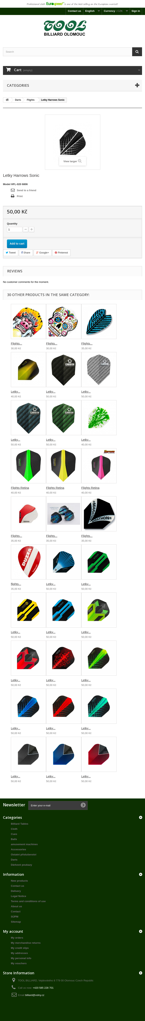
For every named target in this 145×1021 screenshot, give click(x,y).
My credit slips (20, 947)
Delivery (16, 891)
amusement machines (24, 844)
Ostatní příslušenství (23, 854)
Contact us (74, 10)
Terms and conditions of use (28, 901)
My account (13, 931)
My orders (17, 937)
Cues (14, 834)
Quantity (12, 223)
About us (16, 906)
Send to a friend (26, 190)
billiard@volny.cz (34, 995)
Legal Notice (18, 896)
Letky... (15, 391)
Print (20, 196)
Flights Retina (20, 487)
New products (19, 880)
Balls (14, 839)
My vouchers (19, 963)
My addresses (19, 953)
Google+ (42, 252)
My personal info (21, 958)
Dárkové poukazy (21, 864)
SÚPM (14, 916)
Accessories (18, 849)
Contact (15, 911)
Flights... (16, 343)
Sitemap (16, 921)
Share (26, 252)
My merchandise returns (26, 942)
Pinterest (61, 252)
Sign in (136, 10)
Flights (30, 100)
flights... (16, 584)
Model (6, 184)
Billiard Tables (19, 823)
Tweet (11, 252)
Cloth (14, 828)
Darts (18, 100)
